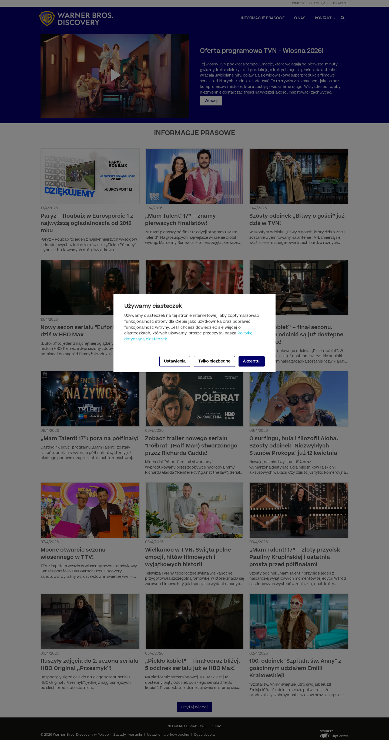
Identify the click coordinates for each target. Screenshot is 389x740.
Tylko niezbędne (214, 361)
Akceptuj (251, 361)
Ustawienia (175, 361)
